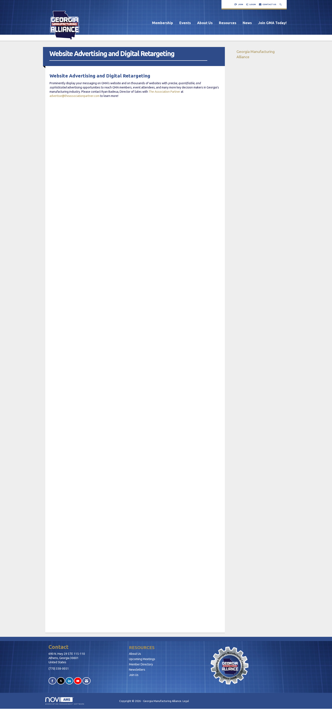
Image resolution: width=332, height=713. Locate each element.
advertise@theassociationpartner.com (75, 96)
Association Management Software (64, 701)
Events (185, 23)
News (247, 23)
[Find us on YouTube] (78, 681)
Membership (162, 23)
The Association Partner (164, 91)
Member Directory (141, 664)
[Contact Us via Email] (86, 681)
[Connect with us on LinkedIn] (69, 681)
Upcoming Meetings (142, 659)
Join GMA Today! (272, 23)
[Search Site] (280, 4)
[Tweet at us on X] (61, 681)
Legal (186, 700)
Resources (227, 23)
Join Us (133, 675)
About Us (205, 23)
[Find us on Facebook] (52, 681)
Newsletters (137, 669)
